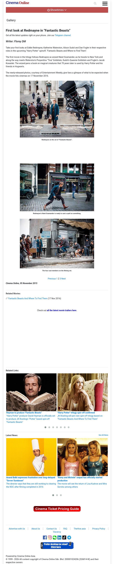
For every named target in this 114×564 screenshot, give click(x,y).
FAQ (65, 529)
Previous (52, 278)
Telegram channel (63, 35)
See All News (103, 435)
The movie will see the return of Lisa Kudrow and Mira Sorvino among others (82, 463)
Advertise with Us (17, 529)
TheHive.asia (80, 529)
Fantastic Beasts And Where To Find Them (27, 298)
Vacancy (57, 532)
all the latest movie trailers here (61, 310)
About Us (35, 529)
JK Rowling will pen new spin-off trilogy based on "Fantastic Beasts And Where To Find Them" (82, 396)
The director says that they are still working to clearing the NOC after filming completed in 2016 (31, 463)
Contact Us (52, 529)
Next (63, 278)
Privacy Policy (98, 529)
